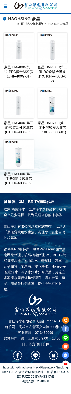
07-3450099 (44, 333)
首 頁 (20, 23)
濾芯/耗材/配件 (35, 23)
